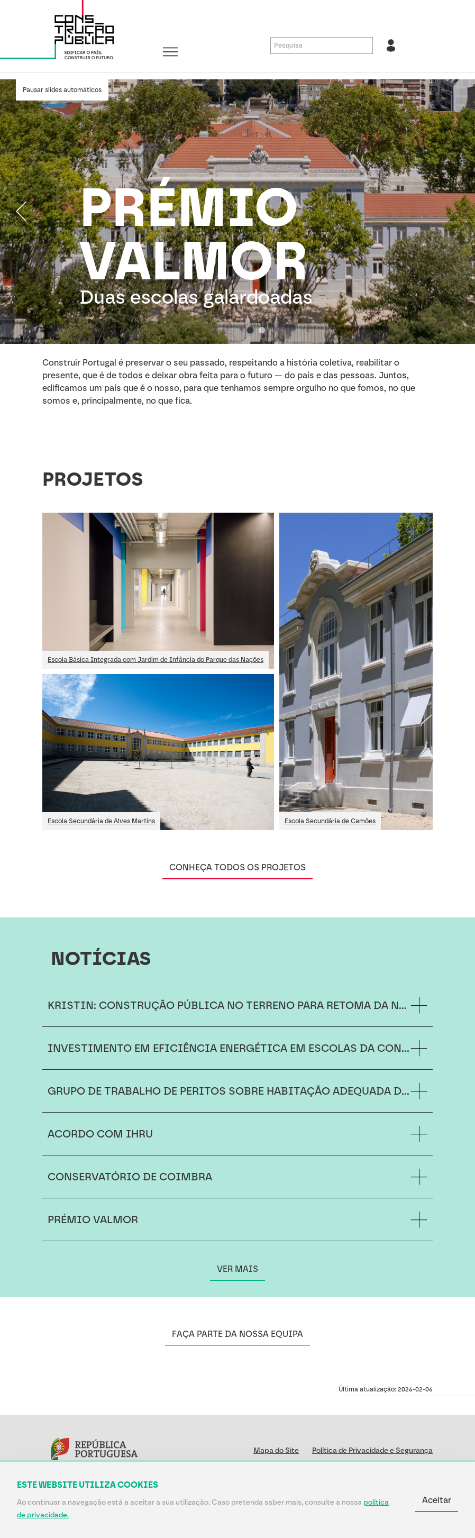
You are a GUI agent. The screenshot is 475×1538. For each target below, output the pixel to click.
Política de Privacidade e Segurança (372, 1450)
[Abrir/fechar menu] (170, 53)
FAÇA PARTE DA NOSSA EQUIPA (237, 1334)
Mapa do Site (276, 1450)
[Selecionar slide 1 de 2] (250, 330)
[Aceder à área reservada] (390, 45)
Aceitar (436, 1500)
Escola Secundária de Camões (330, 821)
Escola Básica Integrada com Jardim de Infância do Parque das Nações (155, 659)
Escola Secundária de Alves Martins (101, 821)
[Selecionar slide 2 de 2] (262, 330)
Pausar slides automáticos (62, 90)
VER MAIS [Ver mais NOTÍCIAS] (237, 1269)
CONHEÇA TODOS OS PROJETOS (237, 867)
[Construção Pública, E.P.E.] (79, 32)
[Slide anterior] (21, 211)
